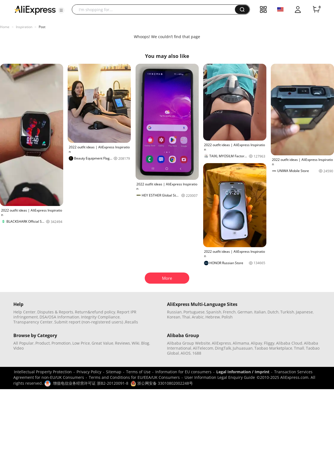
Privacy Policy (89, 371)
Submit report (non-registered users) (88, 322)
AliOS (186, 353)
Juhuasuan (243, 348)
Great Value (102, 343)
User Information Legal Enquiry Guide (220, 377)
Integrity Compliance (100, 317)
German (244, 312)
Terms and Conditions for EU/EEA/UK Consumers (134, 377)
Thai (186, 317)
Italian (260, 312)
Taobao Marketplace (273, 348)
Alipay (256, 343)
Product (42, 343)
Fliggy (269, 343)
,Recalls (131, 322)
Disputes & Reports (55, 312)
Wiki (135, 343)
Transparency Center (33, 322)
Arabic (198, 317)
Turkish (287, 312)
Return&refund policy (95, 312)
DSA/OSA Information (59, 317)
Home (4, 26)
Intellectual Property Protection (43, 371)
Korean (173, 317)
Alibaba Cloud (289, 343)
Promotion (61, 343)
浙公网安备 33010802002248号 (162, 383)
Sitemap (113, 371)
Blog (145, 343)
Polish (227, 317)
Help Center (24, 312)
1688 (196, 353)
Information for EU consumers (183, 371)
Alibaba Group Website (188, 343)
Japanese (304, 312)
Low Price (81, 343)
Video (18, 348)
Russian (174, 312)
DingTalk (223, 348)
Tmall (299, 348)
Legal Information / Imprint (242, 371)
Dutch (273, 312)
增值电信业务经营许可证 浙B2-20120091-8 (90, 383)
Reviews (122, 343)
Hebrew (212, 317)
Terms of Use (138, 371)
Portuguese (194, 312)
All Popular (23, 343)
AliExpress (221, 343)
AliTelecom (203, 348)
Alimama (241, 343)
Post (42, 26)
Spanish (213, 312)
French (229, 312)
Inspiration (24, 26)
